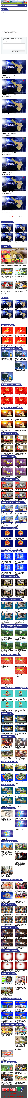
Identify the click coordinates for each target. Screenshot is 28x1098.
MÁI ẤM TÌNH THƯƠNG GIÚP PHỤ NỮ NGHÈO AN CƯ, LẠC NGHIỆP (7, 1083)
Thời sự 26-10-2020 (20, 232)
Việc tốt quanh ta (8, 1062)
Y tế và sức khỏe (8, 904)
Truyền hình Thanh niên (10, 655)
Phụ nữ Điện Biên (8, 808)
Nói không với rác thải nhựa (12, 1024)
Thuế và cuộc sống (9, 528)
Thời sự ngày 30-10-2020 (9, 153)
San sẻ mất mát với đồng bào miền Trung (20, 1073)
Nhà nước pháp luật (9, 433)
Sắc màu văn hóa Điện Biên (11, 880)
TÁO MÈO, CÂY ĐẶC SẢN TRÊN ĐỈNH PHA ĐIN (20, 278)
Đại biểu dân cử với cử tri (11, 385)
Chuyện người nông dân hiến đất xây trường (20, 1083)
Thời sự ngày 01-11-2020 (9, 114)
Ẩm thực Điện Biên (8, 973)
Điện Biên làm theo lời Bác (11, 408)
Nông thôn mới (7, 785)
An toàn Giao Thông (9, 927)
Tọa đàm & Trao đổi (9, 841)
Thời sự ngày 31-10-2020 (9, 133)
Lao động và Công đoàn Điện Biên (14, 688)
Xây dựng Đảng (7, 325)
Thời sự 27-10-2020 (7, 211)
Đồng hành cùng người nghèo (7, 1073)
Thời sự (3, 9)
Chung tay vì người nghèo (11, 599)
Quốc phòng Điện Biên (10, 479)
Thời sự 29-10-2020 (7, 172)
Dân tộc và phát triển (10, 576)
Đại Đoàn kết (6, 713)
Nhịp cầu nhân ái (8, 736)
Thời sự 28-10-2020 (7, 191)
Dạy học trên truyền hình (11, 348)
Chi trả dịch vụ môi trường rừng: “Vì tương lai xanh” (12, 626)
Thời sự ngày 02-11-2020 (9, 94)
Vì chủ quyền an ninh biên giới (12, 502)
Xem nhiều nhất (6, 222)
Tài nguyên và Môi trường (11, 551)
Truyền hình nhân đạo (10, 950)
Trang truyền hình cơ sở (11, 999)
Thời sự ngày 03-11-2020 (9, 75)
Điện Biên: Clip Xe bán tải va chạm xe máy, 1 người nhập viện (6, 291)
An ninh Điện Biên (8, 456)
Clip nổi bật (5, 246)
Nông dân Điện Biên (9, 762)
